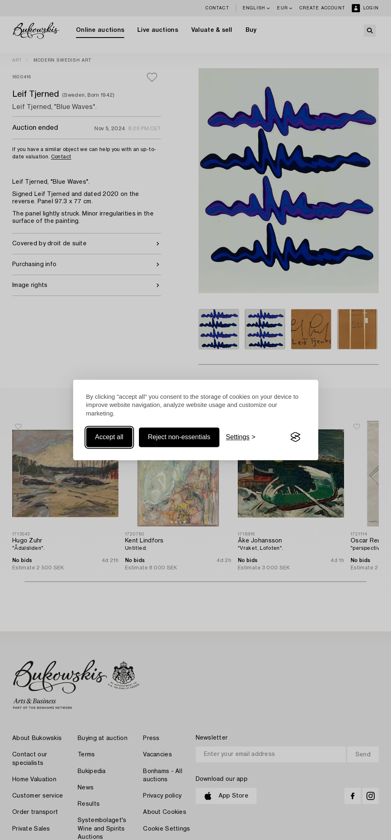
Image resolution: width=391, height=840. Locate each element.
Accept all (109, 436)
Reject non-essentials (179, 436)
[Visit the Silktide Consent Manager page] (295, 437)
